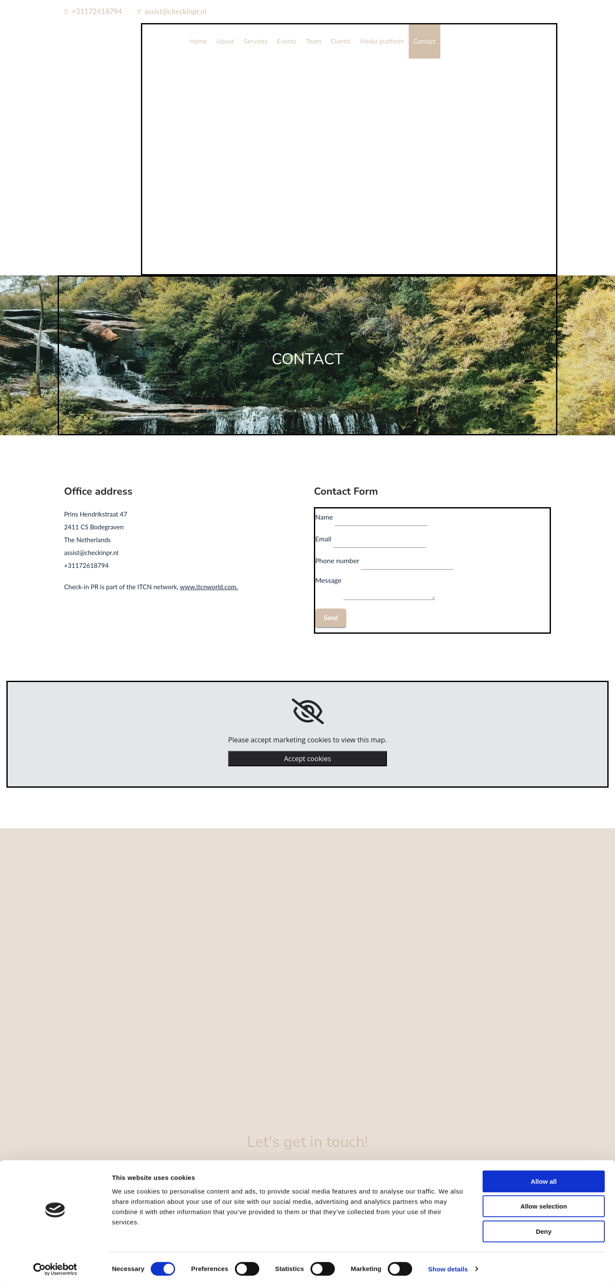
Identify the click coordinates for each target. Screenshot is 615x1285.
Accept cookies (307, 758)
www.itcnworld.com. (209, 587)
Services (255, 41)
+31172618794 (97, 11)
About (225, 41)
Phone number (337, 560)
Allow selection (543, 1205)
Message (328, 580)
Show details (448, 1268)
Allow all (544, 1180)
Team (314, 41)
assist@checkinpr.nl (175, 11)
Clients (341, 41)
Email (323, 539)
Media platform (382, 41)
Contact (424, 41)
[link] (308, 711)
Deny (544, 1230)
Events (286, 41)
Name (324, 517)
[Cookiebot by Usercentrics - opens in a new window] (55, 1268)
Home (198, 41)
